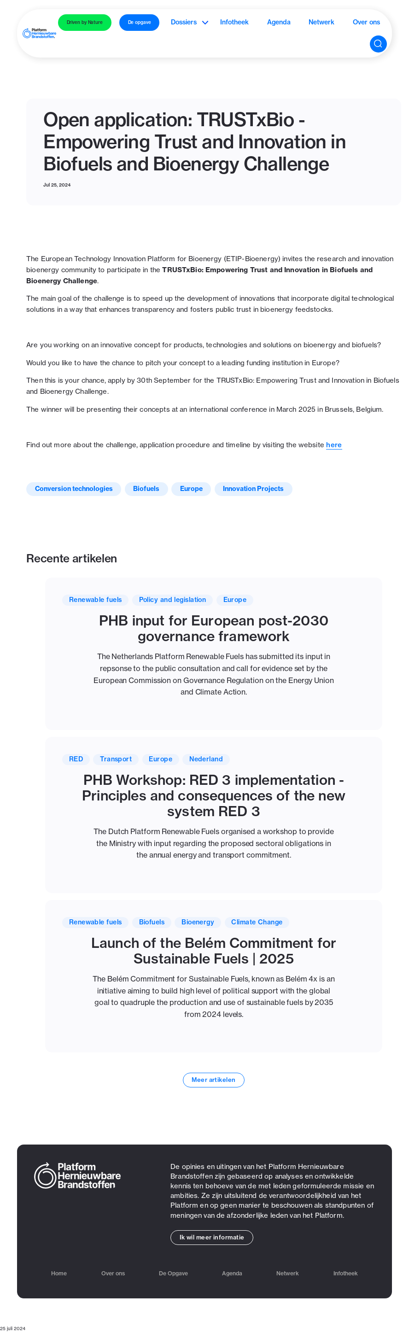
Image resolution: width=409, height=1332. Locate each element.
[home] (39, 33)
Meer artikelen (213, 1079)
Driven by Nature (85, 22)
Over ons (366, 22)
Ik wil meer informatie (212, 1237)
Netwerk (321, 22)
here (334, 444)
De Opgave (173, 1273)
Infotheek (234, 22)
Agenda (279, 22)
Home (59, 1273)
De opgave (139, 22)
